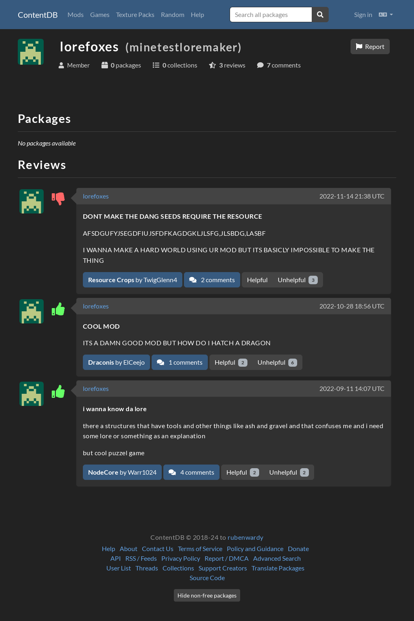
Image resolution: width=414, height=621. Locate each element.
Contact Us (157, 548)
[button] (386, 14)
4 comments (191, 472)
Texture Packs (135, 14)
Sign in (363, 14)
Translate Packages (277, 568)
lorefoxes (96, 196)
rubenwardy (246, 537)
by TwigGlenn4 (132, 279)
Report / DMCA (227, 558)
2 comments (212, 279)
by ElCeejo (116, 362)
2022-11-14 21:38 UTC (351, 196)
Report (370, 46)
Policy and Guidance (255, 548)
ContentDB (38, 14)
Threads (146, 568)
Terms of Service (200, 548)
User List (118, 568)
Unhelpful (298, 280)
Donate (298, 548)
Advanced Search (277, 558)
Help (197, 14)
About (128, 548)
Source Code (207, 577)
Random (172, 14)
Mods (76, 14)
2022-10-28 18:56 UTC (351, 306)
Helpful (257, 279)
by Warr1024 (122, 472)
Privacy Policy (180, 558)
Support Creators (223, 568)
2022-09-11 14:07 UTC (351, 388)
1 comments (180, 362)
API (115, 558)
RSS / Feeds (141, 558)
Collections (178, 568)
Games (100, 14)
